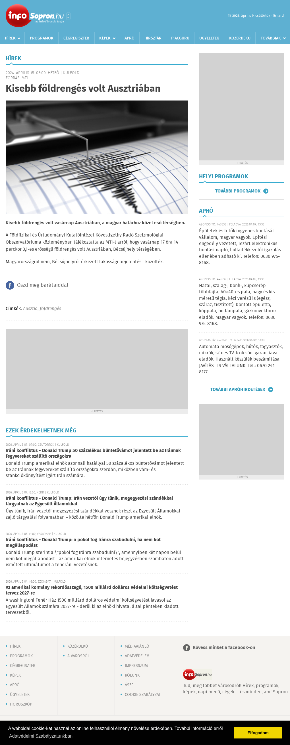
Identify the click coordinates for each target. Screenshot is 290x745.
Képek (105, 38)
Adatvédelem (137, 656)
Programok (41, 38)
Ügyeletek (209, 38)
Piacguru (180, 38)
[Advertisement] (97, 369)
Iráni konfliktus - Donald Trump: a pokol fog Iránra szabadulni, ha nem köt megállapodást (83, 542)
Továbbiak (271, 38)
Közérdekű (239, 38)
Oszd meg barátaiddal (42, 285)
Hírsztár (152, 38)
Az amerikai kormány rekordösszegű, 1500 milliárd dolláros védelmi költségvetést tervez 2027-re (92, 590)
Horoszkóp (21, 704)
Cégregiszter (76, 38)
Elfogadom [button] (258, 733)
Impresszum (136, 666)
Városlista (68, 16)
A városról (78, 656)
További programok (237, 191)
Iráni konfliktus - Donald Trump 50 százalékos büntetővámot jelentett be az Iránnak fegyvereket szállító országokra (93, 453)
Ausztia (30, 308)
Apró (129, 38)
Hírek (10, 38)
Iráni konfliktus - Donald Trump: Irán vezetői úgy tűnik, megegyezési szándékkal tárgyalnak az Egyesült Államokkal (89, 501)
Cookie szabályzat (143, 695)
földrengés (50, 308)
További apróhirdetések (237, 389)
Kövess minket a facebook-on (224, 647)
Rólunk (132, 675)
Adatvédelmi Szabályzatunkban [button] (40, 736)
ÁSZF (129, 685)
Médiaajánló (137, 646)
